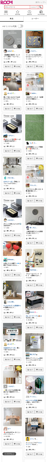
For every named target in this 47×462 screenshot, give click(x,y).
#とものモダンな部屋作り (12, 306)
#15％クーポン (9, 182)
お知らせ (29, 13)
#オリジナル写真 (31, 400)
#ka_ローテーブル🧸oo (34, 316)
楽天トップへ (41, 2)
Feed (6, 13)
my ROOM (41, 13)
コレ (9, 66)
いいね (18, 66)
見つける (18, 13)
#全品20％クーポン (10, 348)
